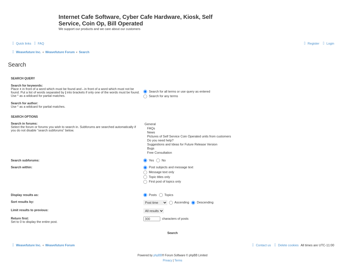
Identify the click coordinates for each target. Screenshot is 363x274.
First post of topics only (162, 181)
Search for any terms (160, 96)
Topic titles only (156, 177)
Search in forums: (24, 123)
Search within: (21, 167)
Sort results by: (22, 201)
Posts (150, 195)
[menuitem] (38, 43)
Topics (166, 195)
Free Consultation (239, 153)
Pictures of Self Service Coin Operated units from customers (239, 137)
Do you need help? (239, 141)
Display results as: (25, 195)
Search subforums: (25, 160)
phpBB (157, 255)
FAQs (239, 129)
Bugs (239, 149)
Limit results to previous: (29, 210)
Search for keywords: (27, 85)
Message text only (158, 172)
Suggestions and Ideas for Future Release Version (239, 145)
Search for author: (24, 103)
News (239, 133)
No (161, 160)
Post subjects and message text (168, 167)
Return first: (20, 218)
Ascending (179, 202)
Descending (202, 202)
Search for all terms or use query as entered (176, 91)
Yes (148, 160)
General (239, 124)
